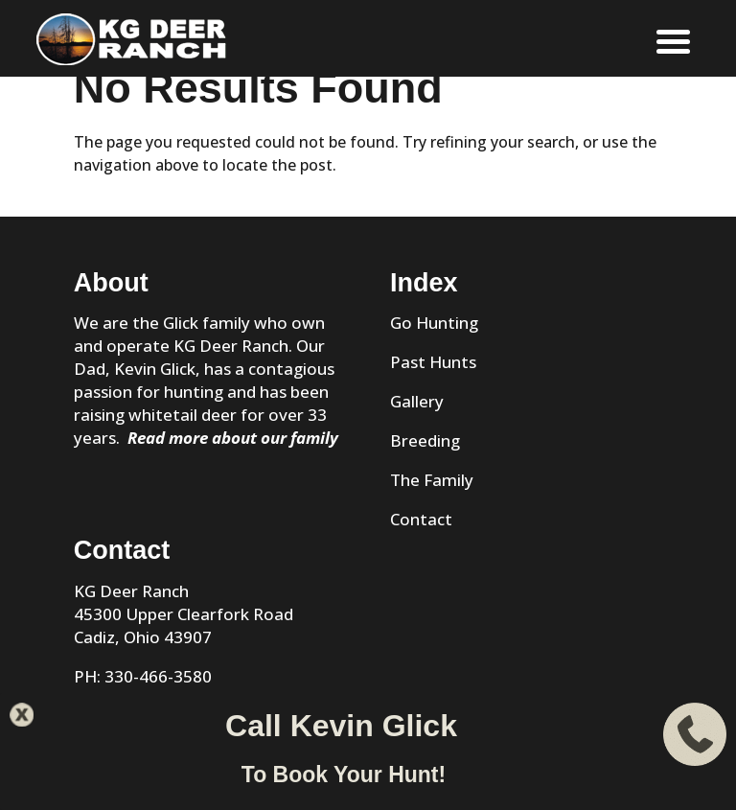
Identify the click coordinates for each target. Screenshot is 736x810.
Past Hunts (433, 362)
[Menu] (673, 40)
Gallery (417, 401)
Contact (421, 519)
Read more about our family (232, 438)
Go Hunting (434, 323)
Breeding (425, 440)
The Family (431, 480)
